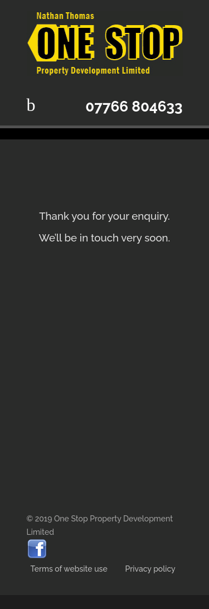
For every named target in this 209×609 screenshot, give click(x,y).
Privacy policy (150, 568)
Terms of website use (70, 568)
